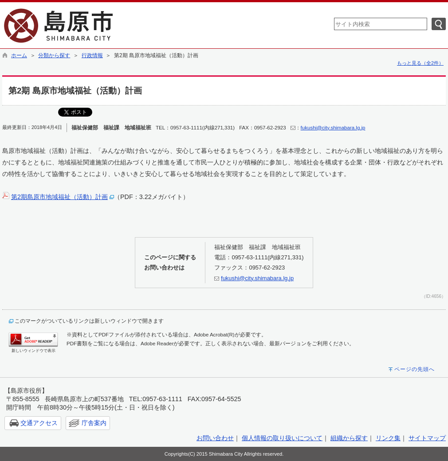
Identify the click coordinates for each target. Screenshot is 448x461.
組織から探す (349, 437)
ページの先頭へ (414, 369)
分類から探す (54, 55)
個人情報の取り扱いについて (282, 437)
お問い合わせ (215, 437)
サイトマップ (427, 437)
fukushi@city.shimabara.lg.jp (333, 127)
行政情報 (92, 55)
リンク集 (388, 437)
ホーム (19, 55)
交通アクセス (39, 422)
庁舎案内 (94, 422)
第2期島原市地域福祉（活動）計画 (59, 196)
